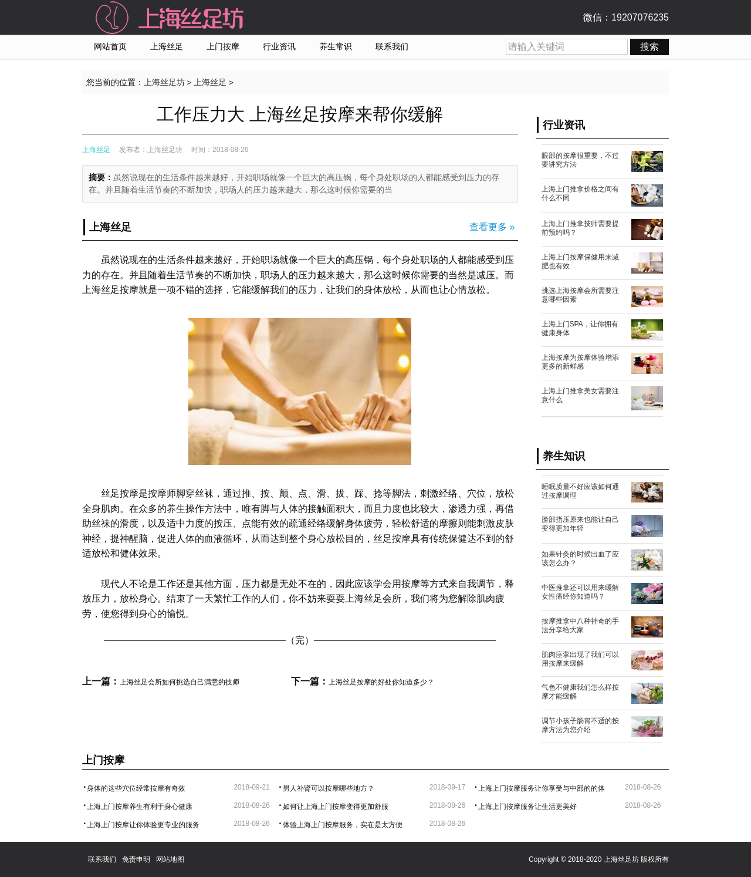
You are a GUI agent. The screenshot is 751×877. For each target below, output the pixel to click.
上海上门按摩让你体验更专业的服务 (143, 825)
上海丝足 (166, 46)
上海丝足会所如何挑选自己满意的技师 (179, 682)
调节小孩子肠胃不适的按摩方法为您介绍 (580, 725)
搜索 (649, 47)
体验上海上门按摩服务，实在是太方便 (342, 825)
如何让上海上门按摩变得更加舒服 (335, 806)
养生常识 (335, 46)
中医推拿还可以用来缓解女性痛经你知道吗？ (580, 592)
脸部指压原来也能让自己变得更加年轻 (580, 523)
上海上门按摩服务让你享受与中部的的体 (541, 788)
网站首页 (110, 46)
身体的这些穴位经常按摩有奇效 (136, 788)
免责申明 (136, 859)
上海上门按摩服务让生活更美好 (527, 806)
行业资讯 (279, 46)
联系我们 (392, 46)
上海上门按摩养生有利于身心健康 (139, 806)
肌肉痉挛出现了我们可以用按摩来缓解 (580, 658)
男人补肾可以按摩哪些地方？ (328, 788)
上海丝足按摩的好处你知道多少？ (381, 682)
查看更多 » (492, 227)
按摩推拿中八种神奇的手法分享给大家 (580, 625)
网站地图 (170, 859)
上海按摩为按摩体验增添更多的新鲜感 (580, 361)
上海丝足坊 (164, 82)
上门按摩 (223, 46)
